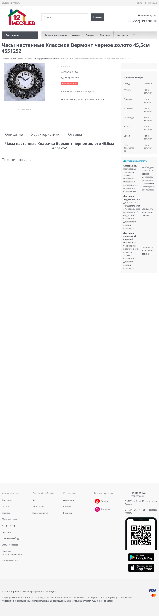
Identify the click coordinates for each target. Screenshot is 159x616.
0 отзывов (65, 66)
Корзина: (148, 15)
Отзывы (75, 134)
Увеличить (26, 109)
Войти (139, 2)
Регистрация (151, 2)
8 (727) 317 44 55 (136, 509)
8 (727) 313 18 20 (134, 501)
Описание (14, 134)
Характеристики (45, 134)
